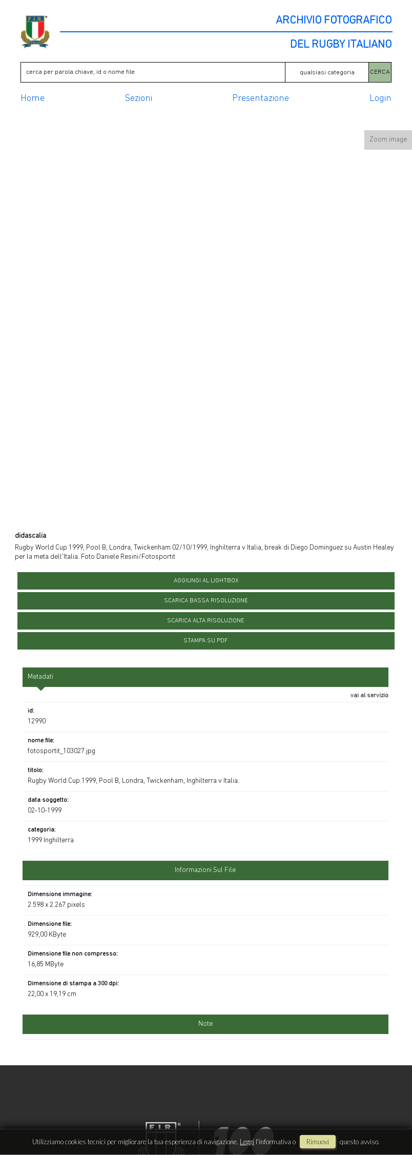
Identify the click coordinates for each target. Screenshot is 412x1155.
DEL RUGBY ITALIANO (341, 45)
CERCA (380, 72)
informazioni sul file (205, 870)
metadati (40, 677)
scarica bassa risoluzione (206, 601)
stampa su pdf (205, 641)
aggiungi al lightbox (206, 581)
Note (205, 1024)
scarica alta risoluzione (205, 621)
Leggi (247, 1142)
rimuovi (317, 1142)
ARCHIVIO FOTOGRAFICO (334, 21)
